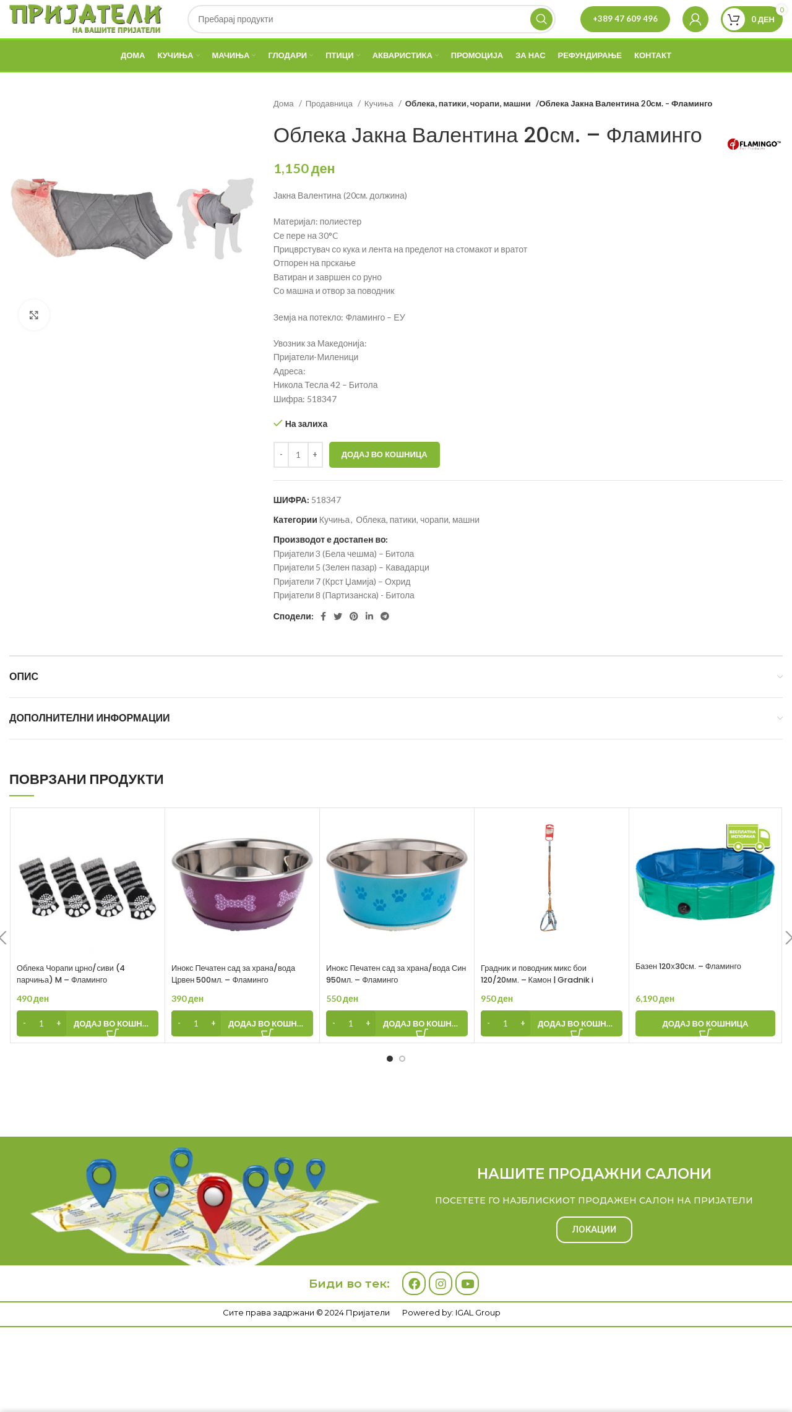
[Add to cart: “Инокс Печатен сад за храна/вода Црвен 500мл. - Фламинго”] (242, 1049)
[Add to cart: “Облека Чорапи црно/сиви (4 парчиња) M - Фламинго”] (87, 1049)
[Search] (372, 32)
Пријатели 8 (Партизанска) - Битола (344, 621)
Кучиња (379, 129)
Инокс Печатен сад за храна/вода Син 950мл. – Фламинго (394, 1000)
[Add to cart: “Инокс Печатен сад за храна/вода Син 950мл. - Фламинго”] (397, 1049)
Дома (284, 129)
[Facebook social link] (323, 643)
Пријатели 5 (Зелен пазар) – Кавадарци (351, 593)
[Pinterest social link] (354, 643)
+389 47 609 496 (625, 32)
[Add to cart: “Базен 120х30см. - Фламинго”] (705, 1049)
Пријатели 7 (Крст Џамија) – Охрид (342, 607)
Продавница (330, 129)
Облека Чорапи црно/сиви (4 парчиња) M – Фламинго (77, 1000)
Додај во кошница (385, 480)
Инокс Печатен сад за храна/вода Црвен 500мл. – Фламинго (240, 1000)
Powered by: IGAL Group (451, 1338)
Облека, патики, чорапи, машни (465, 129)
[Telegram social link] (385, 643)
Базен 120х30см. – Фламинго (694, 992)
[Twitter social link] (338, 643)
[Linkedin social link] (369, 643)
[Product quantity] (298, 481)
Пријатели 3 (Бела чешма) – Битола (344, 579)
